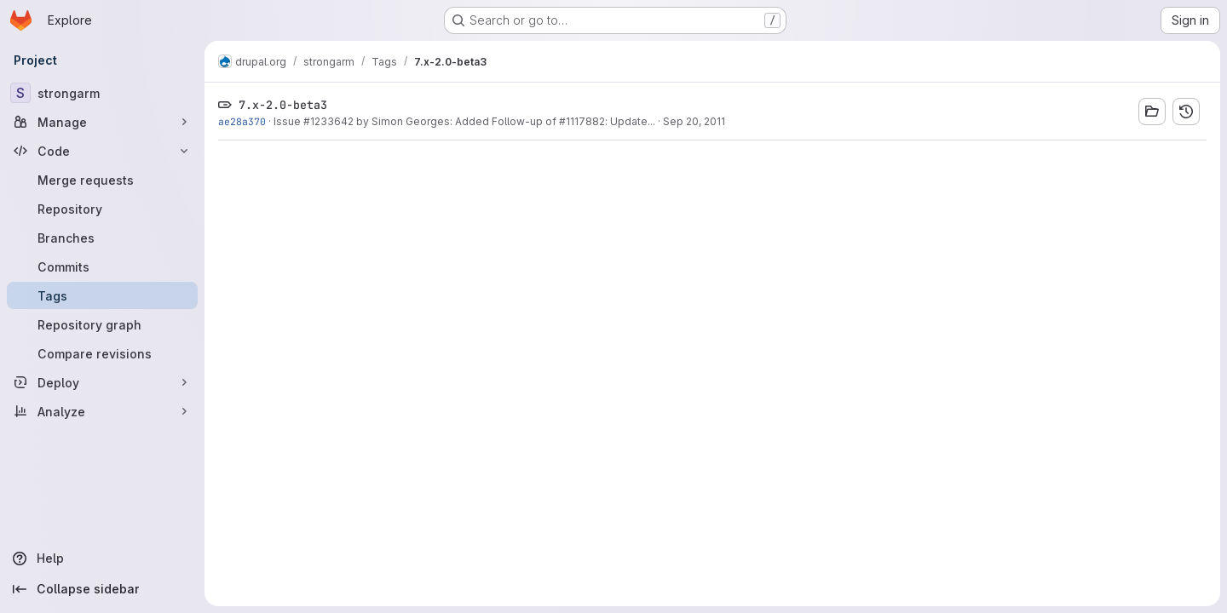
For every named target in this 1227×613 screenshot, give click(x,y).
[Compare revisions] (102, 353)
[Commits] (102, 266)
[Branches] (102, 237)
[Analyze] (102, 411)
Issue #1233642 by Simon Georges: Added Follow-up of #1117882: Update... (464, 121)
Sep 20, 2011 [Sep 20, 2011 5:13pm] (694, 121)
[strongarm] (102, 92)
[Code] (102, 150)
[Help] (102, 558)
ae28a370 (242, 121)
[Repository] (102, 208)
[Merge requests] (102, 179)
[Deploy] (102, 382)
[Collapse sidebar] (102, 589)
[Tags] (102, 295)
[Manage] (102, 121)
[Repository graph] (102, 324)
